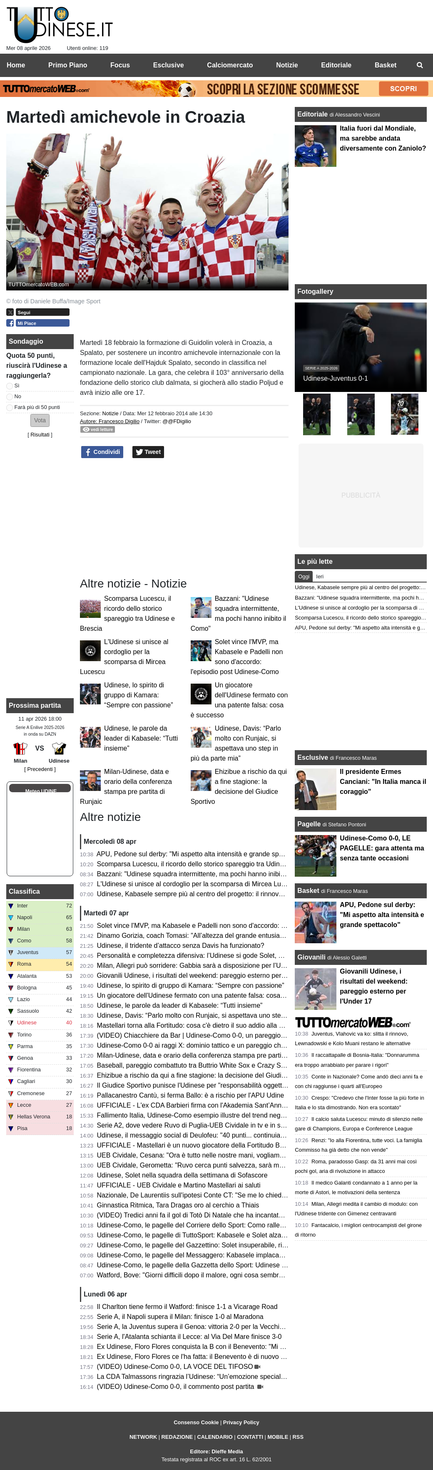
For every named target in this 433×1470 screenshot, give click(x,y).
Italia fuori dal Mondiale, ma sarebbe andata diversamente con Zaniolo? (383, 138)
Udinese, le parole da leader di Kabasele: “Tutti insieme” (141, 738)
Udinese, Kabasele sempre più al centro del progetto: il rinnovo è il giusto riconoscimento (228, 893)
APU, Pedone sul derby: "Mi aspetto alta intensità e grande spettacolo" (201, 854)
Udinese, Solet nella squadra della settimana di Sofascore (182, 1175)
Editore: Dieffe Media (216, 1451)
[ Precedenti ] (39, 769)
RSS (298, 1437)
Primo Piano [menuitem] (67, 65)
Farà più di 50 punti (37, 407)
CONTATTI (250, 1437)
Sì (17, 385)
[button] (40, 420)
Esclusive (312, 757)
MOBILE (277, 1437)
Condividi (102, 452)
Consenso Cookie (196, 1422)
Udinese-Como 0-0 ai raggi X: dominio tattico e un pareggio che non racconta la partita (225, 1045)
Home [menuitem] (16, 65)
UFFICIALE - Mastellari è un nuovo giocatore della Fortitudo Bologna (198, 1145)
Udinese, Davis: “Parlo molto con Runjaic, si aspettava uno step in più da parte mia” (220, 1015)
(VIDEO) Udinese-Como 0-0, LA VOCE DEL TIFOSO (175, 1366)
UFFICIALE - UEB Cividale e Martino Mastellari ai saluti (179, 1185)
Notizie (110, 413)
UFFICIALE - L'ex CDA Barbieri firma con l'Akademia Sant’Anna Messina (204, 1105)
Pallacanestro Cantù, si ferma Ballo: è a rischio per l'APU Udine (190, 1095)
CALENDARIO (214, 1437)
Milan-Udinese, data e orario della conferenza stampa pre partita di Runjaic (207, 1055)
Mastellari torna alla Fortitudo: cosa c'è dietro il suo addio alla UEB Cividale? (209, 1025)
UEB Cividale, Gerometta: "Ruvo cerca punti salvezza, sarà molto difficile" (205, 1165)
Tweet (148, 452)
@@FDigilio (176, 421)
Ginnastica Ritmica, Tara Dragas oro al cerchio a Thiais (178, 1205)
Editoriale (313, 114)
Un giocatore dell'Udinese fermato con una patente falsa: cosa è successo (206, 995)
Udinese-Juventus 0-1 (335, 378)
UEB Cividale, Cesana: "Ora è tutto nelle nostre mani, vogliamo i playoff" (204, 1155)
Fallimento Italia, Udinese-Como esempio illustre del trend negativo (196, 1115)
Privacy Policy (241, 1422)
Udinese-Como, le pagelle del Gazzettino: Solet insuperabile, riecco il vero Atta (213, 1245)
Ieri (320, 576)
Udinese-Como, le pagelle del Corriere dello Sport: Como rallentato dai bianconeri (217, 1225)
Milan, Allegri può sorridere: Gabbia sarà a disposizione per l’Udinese (199, 965)
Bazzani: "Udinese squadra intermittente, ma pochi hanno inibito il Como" (205, 874)
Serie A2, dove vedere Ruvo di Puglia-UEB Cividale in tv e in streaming (201, 1125)
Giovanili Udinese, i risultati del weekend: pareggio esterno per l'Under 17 (205, 975)
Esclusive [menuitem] (168, 65)
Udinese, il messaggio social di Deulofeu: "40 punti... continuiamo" (194, 1135)
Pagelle (309, 824)
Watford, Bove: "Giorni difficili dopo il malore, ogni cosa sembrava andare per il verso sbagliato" (237, 1275)
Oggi (303, 576)
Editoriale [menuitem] (336, 65)
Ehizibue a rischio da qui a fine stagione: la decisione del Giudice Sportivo (206, 1075)
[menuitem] (419, 65)
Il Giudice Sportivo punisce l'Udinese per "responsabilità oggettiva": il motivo (209, 1085)
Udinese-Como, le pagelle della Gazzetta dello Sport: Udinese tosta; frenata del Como (224, 1265)
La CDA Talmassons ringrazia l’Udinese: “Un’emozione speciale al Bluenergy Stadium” (224, 1376)
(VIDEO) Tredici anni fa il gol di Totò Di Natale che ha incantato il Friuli (200, 1215)
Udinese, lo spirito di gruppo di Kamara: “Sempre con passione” (138, 695)
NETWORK (143, 1437)
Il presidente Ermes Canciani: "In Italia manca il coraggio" (383, 781)
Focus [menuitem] (120, 65)
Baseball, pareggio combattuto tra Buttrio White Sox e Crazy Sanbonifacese (209, 1065)
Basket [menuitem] (385, 65)
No (18, 396)
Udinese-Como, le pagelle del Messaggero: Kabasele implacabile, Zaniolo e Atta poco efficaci (235, 1255)
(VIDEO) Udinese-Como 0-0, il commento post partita (176, 1386)
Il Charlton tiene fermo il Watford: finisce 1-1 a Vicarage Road (187, 1306)
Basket (308, 890)
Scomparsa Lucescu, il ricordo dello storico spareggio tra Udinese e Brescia (208, 864)
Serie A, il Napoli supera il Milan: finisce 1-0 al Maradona (180, 1316)
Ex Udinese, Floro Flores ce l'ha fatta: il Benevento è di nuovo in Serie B (203, 1356)
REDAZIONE (177, 1437)
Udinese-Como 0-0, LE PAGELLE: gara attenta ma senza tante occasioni (382, 848)
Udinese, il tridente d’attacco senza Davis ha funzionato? (180, 945)
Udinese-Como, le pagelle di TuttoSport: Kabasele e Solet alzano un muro (206, 1235)
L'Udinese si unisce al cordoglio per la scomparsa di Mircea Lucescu (198, 883)
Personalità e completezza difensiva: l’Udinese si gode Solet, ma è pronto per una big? (225, 955)
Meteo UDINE (41, 791)
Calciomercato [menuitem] (230, 65)
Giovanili (311, 957)
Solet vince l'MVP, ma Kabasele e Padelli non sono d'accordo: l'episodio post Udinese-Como (233, 925)
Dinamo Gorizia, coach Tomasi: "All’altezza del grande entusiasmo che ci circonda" (219, 935)
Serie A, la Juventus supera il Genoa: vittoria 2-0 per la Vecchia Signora (202, 1326)
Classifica (24, 891)
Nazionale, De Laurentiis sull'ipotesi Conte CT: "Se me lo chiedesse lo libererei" (214, 1195)
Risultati (40, 434)
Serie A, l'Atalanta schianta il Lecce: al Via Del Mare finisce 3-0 (189, 1336)
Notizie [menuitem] (287, 65)
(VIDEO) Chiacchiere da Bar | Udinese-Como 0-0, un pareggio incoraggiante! (211, 1035)
